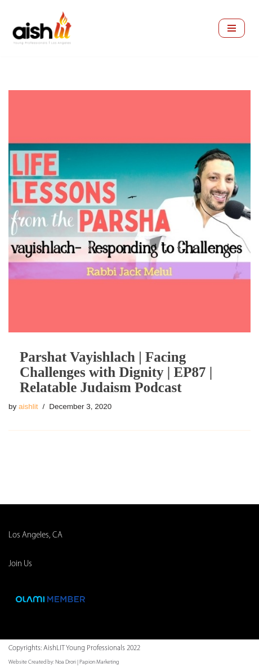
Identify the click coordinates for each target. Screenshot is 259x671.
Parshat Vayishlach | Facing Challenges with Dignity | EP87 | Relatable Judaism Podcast (116, 372)
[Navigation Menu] (231, 28)
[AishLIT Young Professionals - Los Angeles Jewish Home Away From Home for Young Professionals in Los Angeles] (42, 28)
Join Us (20, 564)
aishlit (28, 406)
